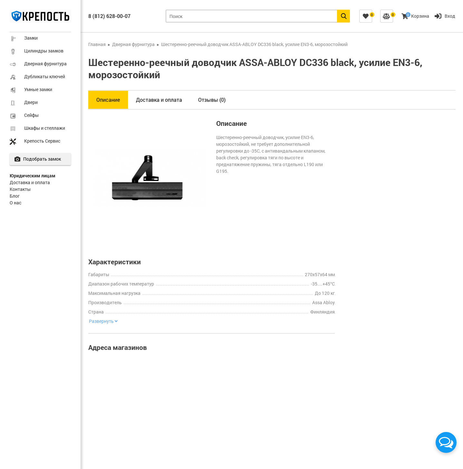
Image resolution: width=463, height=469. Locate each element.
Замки (31, 38)
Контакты (20, 189)
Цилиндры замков (43, 51)
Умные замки (38, 89)
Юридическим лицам (32, 176)
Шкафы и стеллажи (44, 128)
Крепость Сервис (42, 141)
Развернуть (102, 321)
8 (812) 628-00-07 (109, 16)
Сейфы (31, 115)
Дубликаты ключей (44, 76)
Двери (31, 102)
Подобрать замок (44, 159)
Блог (15, 196)
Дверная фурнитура (45, 64)
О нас (15, 203)
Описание (108, 99)
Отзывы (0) (212, 99)
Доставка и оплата (30, 182)
